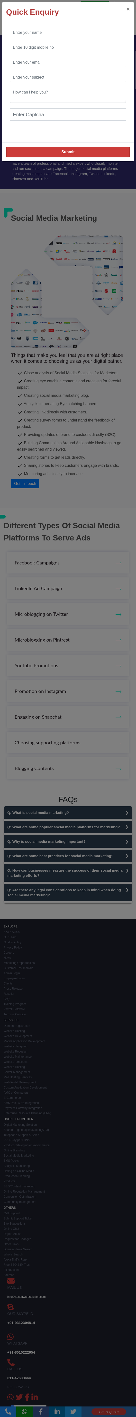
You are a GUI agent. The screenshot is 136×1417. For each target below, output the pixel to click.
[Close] (128, 9)
